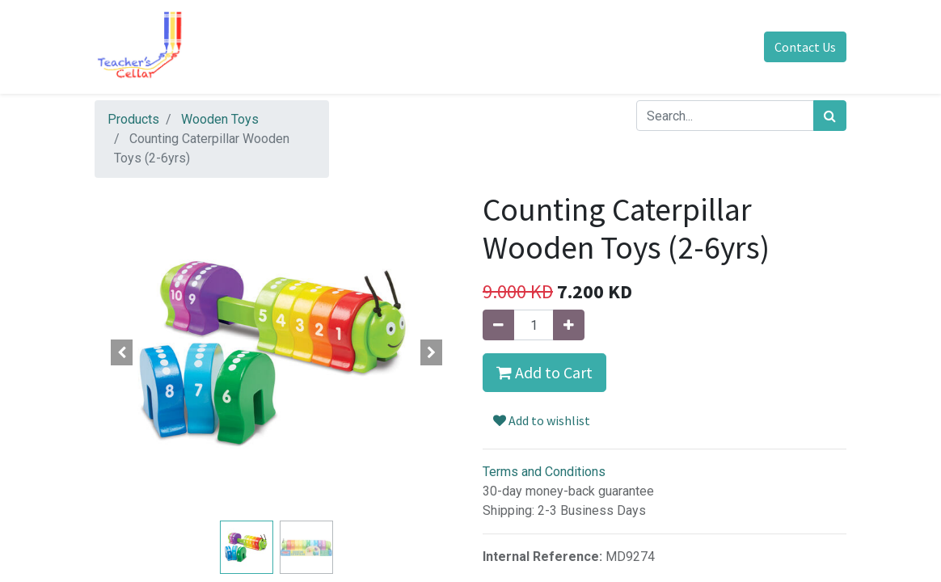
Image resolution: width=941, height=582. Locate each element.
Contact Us (805, 47)
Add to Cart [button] (544, 372)
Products (133, 119)
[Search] (829, 115)
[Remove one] (498, 325)
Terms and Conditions (544, 471)
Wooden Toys (220, 119)
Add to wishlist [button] (541, 420)
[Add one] (568, 325)
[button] (122, 352)
